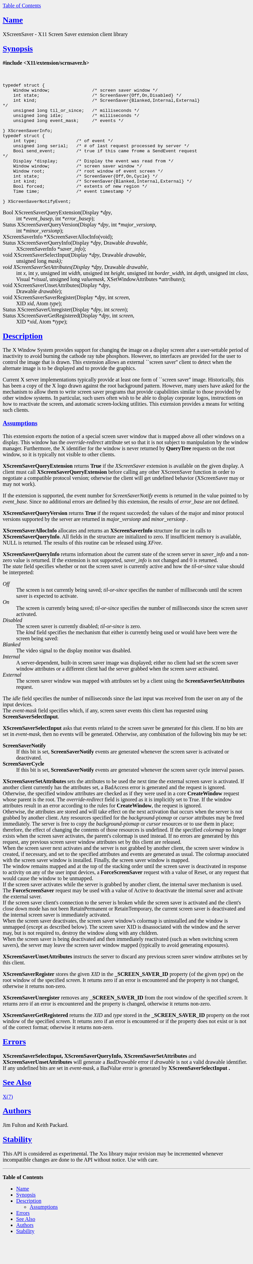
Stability (17, 1163)
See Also (17, 1106)
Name (13, 20)
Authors (17, 1135)
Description (23, 360)
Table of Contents (22, 5)
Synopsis (18, 48)
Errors (14, 1065)
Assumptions (20, 447)
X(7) (8, 1121)
